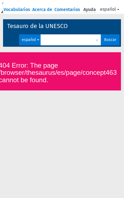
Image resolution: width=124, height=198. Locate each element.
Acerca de (42, 9)
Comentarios (67, 9)
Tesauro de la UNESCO (37, 26)
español (109, 9)
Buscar (110, 39)
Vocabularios (17, 9)
